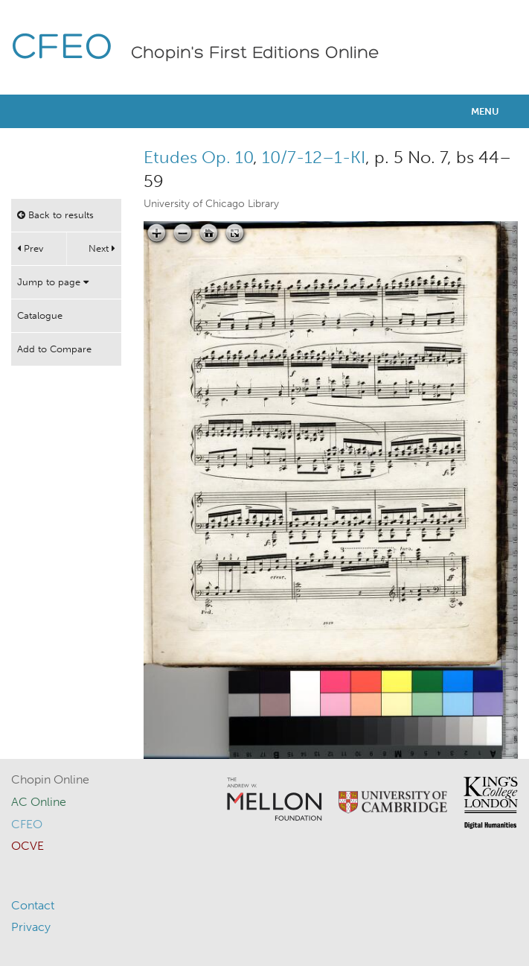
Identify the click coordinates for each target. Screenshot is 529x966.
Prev (30, 248)
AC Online (38, 802)
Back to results (55, 214)
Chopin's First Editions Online (255, 54)
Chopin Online (50, 779)
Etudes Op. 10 (198, 157)
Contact (32, 905)
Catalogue (39, 315)
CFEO (62, 49)
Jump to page (53, 281)
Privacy (31, 927)
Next (102, 248)
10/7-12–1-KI (313, 157)
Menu (485, 111)
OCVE (27, 846)
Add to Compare (54, 349)
